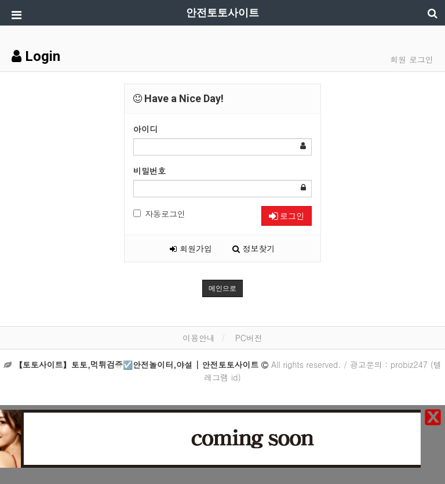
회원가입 (191, 248)
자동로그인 (159, 213)
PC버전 (248, 338)
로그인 (286, 216)
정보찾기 (253, 248)
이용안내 (199, 338)
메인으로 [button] (222, 288)
